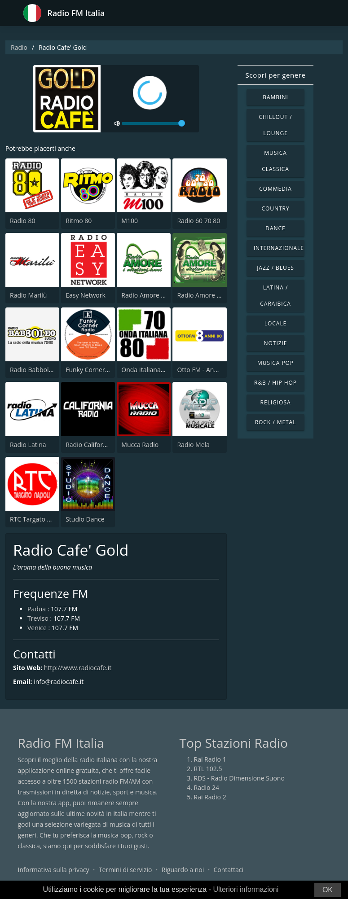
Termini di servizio (125, 869)
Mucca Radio (140, 444)
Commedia (275, 189)
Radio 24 (207, 787)
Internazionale (279, 248)
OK (327, 890)
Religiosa (275, 402)
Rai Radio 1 (210, 759)
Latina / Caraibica (275, 295)
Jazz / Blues (275, 268)
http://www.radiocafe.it (78, 667)
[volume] (153, 123)
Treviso (37, 618)
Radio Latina (28, 444)
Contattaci (228, 869)
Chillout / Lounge (275, 125)
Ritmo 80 (79, 220)
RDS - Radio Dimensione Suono (239, 778)
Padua (36, 609)
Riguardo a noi (183, 869)
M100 (129, 220)
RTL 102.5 (208, 768)
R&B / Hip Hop (275, 382)
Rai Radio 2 (210, 797)
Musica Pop (275, 363)
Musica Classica (275, 161)
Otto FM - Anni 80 (202, 369)
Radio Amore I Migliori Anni (161, 295)
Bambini (275, 97)
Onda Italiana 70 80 (149, 369)
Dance (275, 228)
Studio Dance (85, 519)
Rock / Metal (275, 422)
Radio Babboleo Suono (43, 369)
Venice (37, 627)
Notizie (275, 343)
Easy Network (86, 295)
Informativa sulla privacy (53, 869)
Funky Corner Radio (94, 369)
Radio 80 (22, 220)
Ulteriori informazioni (245, 889)
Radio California (89, 444)
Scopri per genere (276, 74)
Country (275, 208)
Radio (19, 47)
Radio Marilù (28, 295)
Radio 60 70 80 (198, 220)
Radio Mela (193, 444)
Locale (275, 323)
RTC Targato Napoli (38, 519)
